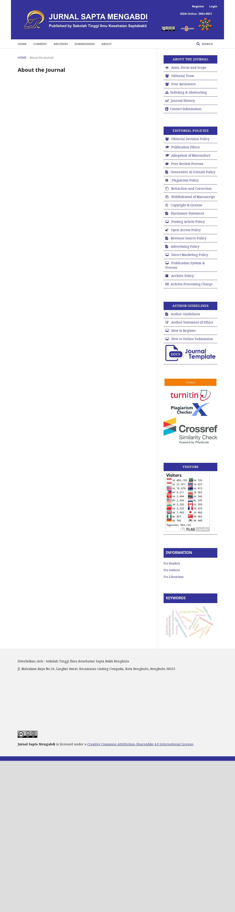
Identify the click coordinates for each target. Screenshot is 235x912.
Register (198, 6)
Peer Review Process (187, 164)
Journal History (183, 100)
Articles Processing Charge (192, 284)
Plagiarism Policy (185, 180)
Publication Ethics (185, 147)
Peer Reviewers (183, 84)
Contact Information (185, 109)
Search (207, 44)
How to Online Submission (192, 339)
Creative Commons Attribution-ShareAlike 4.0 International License (140, 744)
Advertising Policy (185, 246)
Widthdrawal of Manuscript (193, 197)
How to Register (183, 330)
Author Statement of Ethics (192, 322)
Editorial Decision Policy (190, 139)
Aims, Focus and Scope (188, 67)
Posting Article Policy (188, 221)
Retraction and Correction (191, 188)
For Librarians (174, 577)
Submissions (85, 44)
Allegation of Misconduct (190, 155)
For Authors (172, 570)
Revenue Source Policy (188, 238)
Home (22, 44)
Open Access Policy (186, 230)
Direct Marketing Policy (189, 255)
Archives (60, 44)
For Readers (172, 563)
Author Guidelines (185, 314)
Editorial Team (182, 76)
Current (40, 44)
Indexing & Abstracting (188, 92)
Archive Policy (182, 276)
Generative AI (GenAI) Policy (193, 172)
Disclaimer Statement (187, 213)
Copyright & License (186, 205)
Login (213, 6)
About (107, 44)
